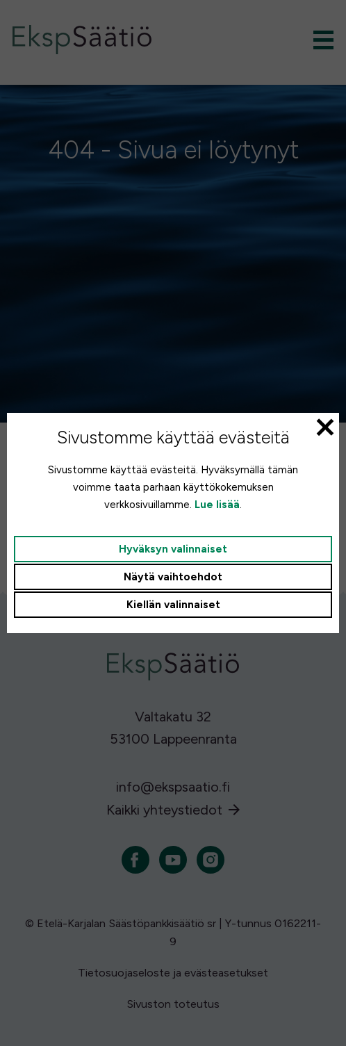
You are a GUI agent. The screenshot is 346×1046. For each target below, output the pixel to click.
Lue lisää (217, 504)
